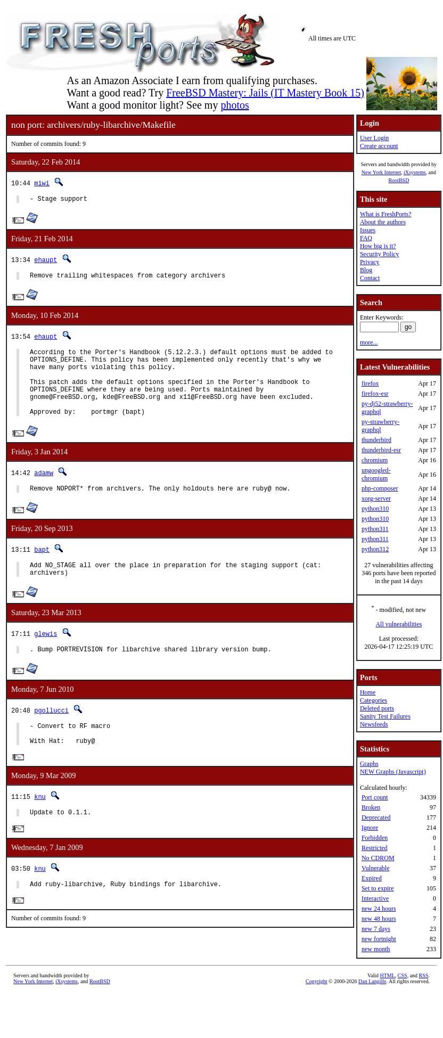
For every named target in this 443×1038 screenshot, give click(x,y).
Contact (370, 278)
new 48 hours (379, 918)
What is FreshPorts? (386, 214)
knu (40, 825)
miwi (42, 182)
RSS (424, 977)
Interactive (375, 898)
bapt (42, 568)
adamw (43, 490)
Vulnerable (376, 868)
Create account (379, 146)
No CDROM (378, 858)
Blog (366, 270)
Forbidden (375, 837)
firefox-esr (375, 393)
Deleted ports (377, 708)
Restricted (375, 848)
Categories (373, 700)
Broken (371, 807)
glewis (45, 655)
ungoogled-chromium (376, 474)
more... (369, 342)
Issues (367, 230)
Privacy (370, 262)
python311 (375, 529)
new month (376, 949)
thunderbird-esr (381, 450)
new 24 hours (379, 908)
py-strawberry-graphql (380, 426)
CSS (402, 977)
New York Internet (381, 172)
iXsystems (415, 172)
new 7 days (376, 929)
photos (234, 105)
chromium (375, 460)
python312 (375, 549)
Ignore (370, 827)
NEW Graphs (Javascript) (393, 771)
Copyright (316, 983)
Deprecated (376, 817)
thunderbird (376, 440)
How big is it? (378, 246)
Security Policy (379, 254)
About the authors (383, 222)
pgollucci (51, 734)
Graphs (369, 763)
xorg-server (376, 498)
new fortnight (379, 939)
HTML (387, 977)
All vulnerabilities (398, 624)
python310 (375, 508)
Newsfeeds (374, 724)
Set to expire (378, 888)
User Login (374, 138)
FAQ (366, 238)
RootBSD (398, 180)
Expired (372, 878)
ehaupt (45, 261)
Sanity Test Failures (385, 716)
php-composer (380, 488)
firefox (370, 383)
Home (367, 692)
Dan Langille (372, 983)
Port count (375, 797)
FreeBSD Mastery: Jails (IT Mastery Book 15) (265, 93)
